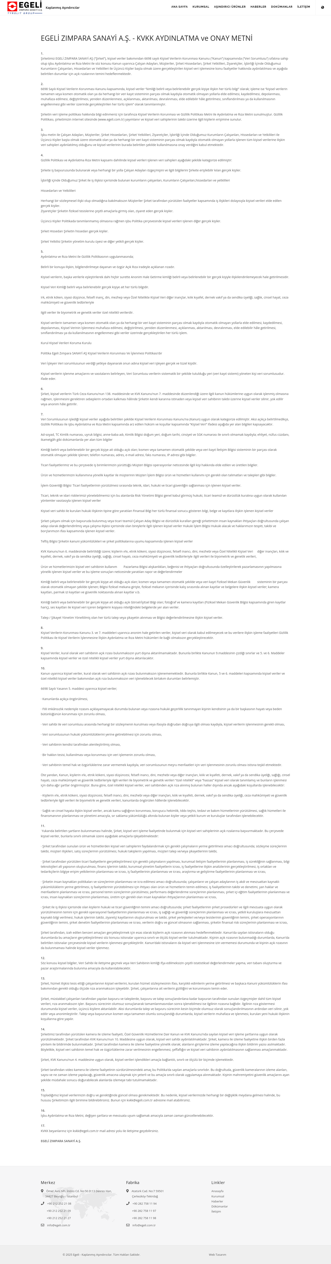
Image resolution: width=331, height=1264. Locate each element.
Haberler (217, 1201)
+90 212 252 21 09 (59, 1211)
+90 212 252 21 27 (59, 1218)
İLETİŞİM (302, 7)
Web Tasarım (217, 1255)
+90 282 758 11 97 (144, 1211)
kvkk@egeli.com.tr (86, 1131)
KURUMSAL (191, 7)
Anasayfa (218, 1191)
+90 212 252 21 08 (59, 1203)
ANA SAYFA (168, 7)
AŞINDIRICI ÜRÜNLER (222, 7)
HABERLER (253, 7)
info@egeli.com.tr (58, 1225)
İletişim (216, 1211)
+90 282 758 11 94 (145, 1203)
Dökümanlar (220, 1206)
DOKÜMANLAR (278, 7)
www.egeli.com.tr (111, 119)
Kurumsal (218, 1196)
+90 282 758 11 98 (144, 1218)
